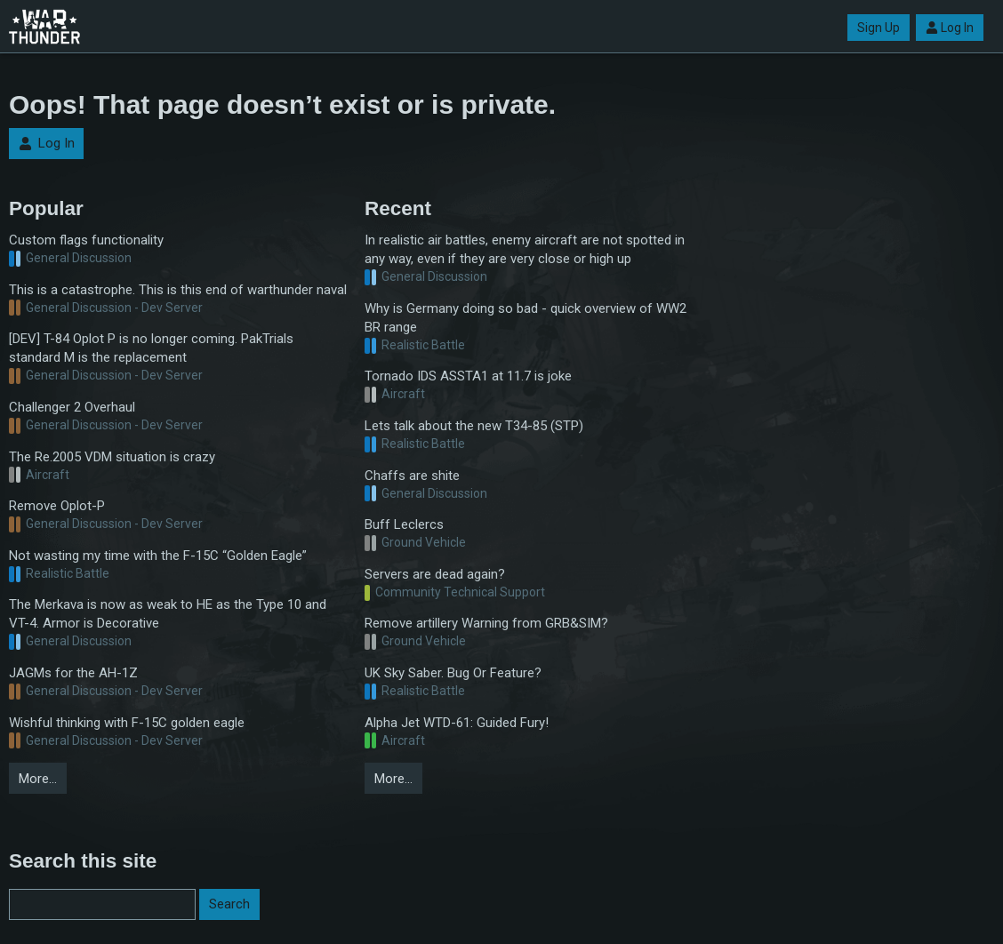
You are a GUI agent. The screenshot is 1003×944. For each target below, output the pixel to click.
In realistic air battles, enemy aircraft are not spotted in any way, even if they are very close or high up (525, 249)
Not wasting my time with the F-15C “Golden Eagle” (158, 556)
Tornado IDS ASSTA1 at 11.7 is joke (468, 376)
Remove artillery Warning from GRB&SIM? (486, 623)
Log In (950, 27)
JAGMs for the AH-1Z (73, 673)
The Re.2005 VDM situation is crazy (112, 457)
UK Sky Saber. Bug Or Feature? (453, 673)
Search (229, 904)
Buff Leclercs (404, 524)
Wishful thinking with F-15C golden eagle (127, 723)
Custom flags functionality (86, 240)
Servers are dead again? (435, 574)
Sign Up (878, 27)
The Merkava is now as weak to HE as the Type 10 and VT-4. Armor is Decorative (167, 613)
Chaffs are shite (412, 476)
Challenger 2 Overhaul (72, 407)
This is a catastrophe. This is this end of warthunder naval (178, 290)
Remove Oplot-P (57, 506)
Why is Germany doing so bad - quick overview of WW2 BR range (525, 317)
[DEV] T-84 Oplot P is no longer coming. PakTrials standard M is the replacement (151, 348)
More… (38, 779)
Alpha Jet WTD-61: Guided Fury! (457, 723)
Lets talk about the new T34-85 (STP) (474, 426)
